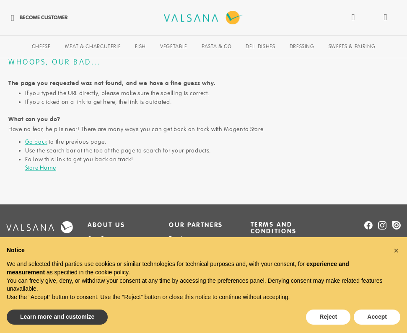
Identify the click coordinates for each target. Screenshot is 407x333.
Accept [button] (377, 316)
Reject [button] (328, 316)
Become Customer (36, 17)
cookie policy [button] (111, 272)
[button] (396, 250)
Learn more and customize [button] (57, 316)
